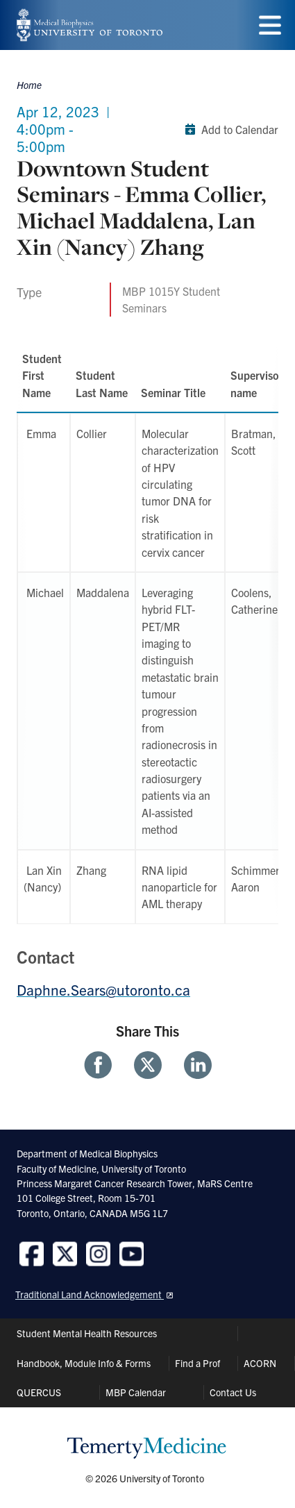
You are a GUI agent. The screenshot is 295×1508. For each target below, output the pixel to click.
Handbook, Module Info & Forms (84, 1363)
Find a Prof (197, 1363)
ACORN (260, 1363)
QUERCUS (39, 1392)
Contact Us (233, 1392)
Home (29, 84)
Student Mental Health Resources (87, 1333)
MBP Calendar (136, 1392)
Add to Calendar (228, 129)
